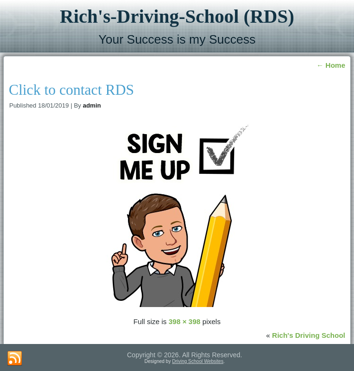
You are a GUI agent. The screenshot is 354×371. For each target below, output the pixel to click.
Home (331, 65)
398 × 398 (184, 321)
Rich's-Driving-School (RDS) (177, 16)
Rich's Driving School (308, 335)
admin (92, 105)
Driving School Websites (197, 361)
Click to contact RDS (71, 89)
